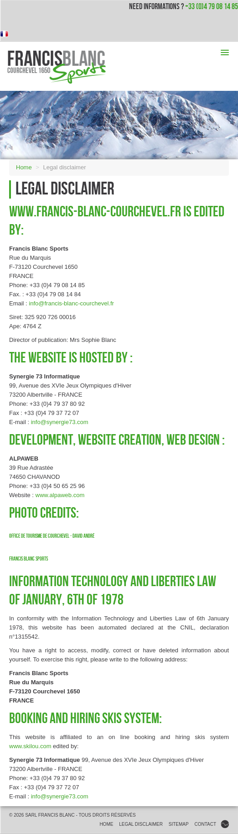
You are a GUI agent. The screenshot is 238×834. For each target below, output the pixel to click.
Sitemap (179, 824)
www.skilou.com (30, 746)
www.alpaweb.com (60, 495)
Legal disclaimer (141, 824)
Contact (205, 824)
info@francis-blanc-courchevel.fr (71, 303)
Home (24, 167)
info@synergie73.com (59, 422)
